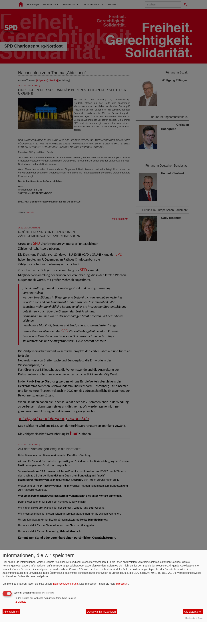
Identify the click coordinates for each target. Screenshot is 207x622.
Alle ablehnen (11, 611)
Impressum (122, 583)
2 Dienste (19, 601)
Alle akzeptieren (193, 611)
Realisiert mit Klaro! (194, 618)
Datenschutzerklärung (65, 583)
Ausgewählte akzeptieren (101, 611)
